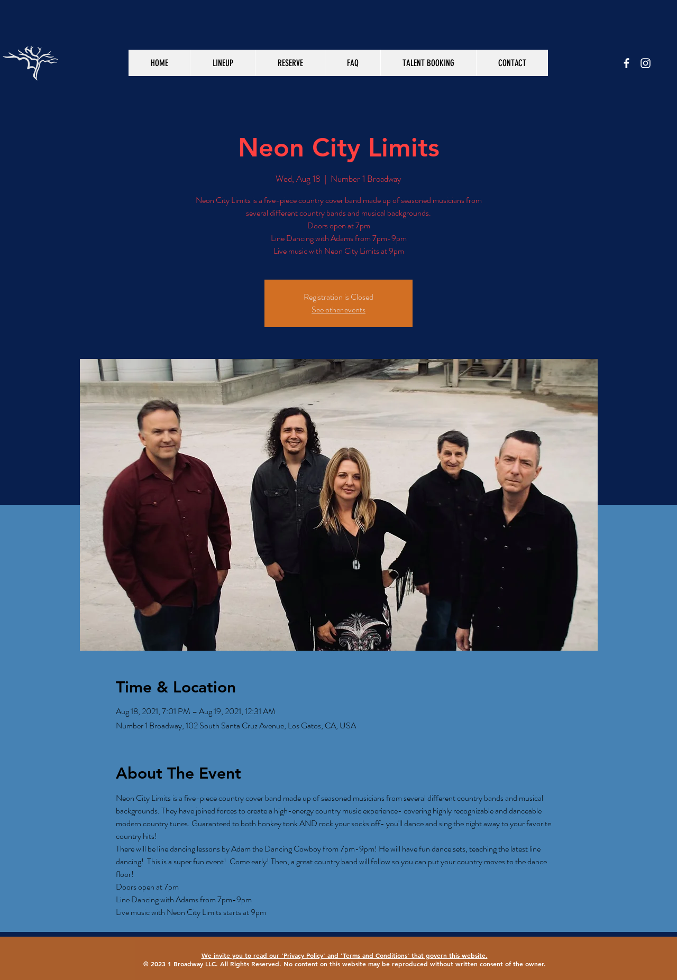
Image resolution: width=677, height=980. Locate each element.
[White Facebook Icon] (626, 63)
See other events (338, 309)
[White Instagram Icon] (645, 63)
